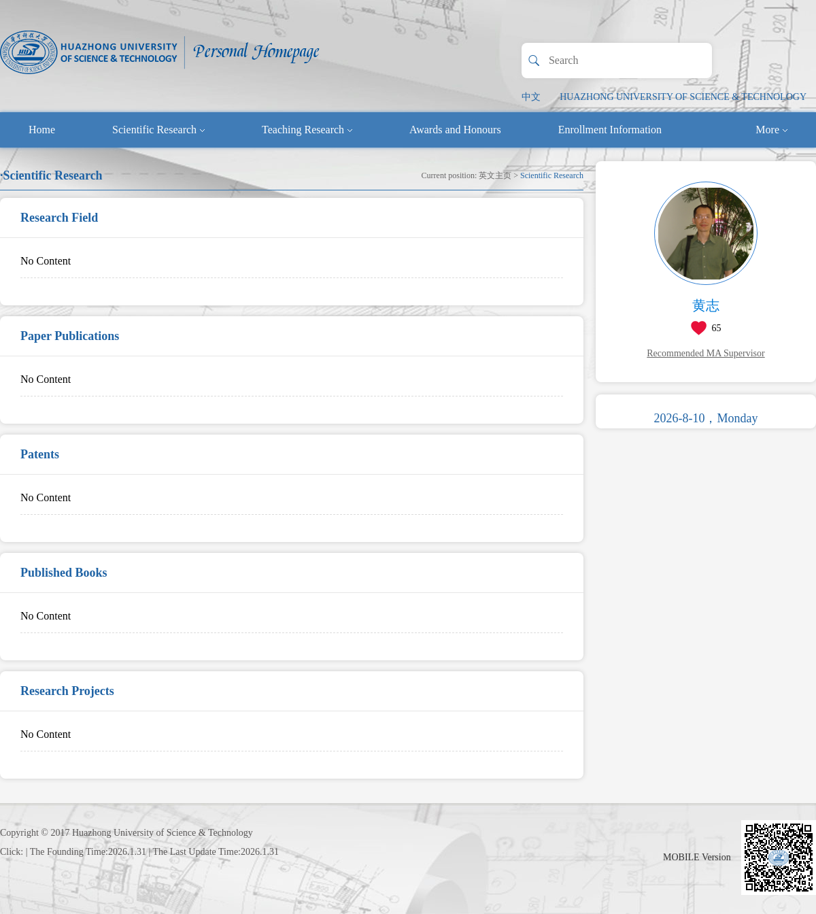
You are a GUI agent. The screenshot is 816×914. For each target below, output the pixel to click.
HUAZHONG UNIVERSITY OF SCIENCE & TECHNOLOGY (683, 97)
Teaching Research (307, 129)
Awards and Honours (455, 129)
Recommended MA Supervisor (705, 353)
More (771, 129)
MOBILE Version (697, 857)
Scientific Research (158, 129)
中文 (531, 97)
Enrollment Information (610, 129)
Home (42, 129)
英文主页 (495, 175)
